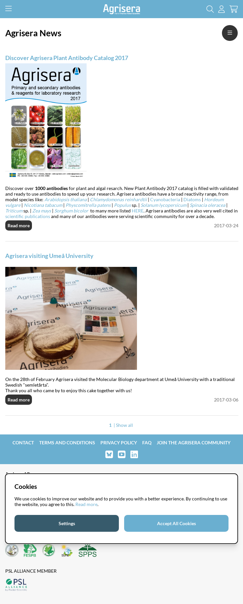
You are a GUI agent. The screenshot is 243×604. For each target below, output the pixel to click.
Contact (23, 442)
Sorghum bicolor (72, 210)
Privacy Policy (118, 442)
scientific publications (27, 216)
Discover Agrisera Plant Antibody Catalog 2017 (66, 57)
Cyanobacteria (165, 199)
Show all (124, 425)
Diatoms (192, 199)
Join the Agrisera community (193, 442)
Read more (19, 225)
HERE (138, 210)
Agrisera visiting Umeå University (49, 255)
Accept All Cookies (176, 523)
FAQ (146, 442)
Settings (67, 523)
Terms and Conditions (67, 442)
